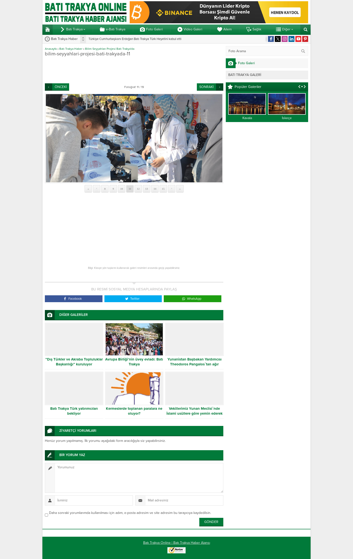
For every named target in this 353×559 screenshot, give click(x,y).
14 (155, 188)
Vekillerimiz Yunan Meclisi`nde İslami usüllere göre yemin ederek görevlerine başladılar (194, 413)
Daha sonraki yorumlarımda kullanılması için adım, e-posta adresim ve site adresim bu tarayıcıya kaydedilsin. (130, 513)
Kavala (247, 118)
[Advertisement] (134, 70)
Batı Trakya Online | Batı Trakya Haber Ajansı (176, 543)
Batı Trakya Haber (70, 48)
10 (121, 188)
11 (130, 188)
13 (146, 188)
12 (138, 188)
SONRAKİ (206, 87)
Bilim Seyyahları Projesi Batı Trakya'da (109, 48)
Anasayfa (51, 48)
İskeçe (287, 118)
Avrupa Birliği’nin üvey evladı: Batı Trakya (134, 361)
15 (163, 188)
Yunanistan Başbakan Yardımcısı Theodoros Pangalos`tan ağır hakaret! (194, 364)
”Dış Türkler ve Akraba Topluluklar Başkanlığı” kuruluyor (74, 361)
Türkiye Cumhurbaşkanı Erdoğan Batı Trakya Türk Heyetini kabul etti (134, 39)
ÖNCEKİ (61, 87)
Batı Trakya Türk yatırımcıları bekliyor (74, 411)
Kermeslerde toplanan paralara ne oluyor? (134, 411)
